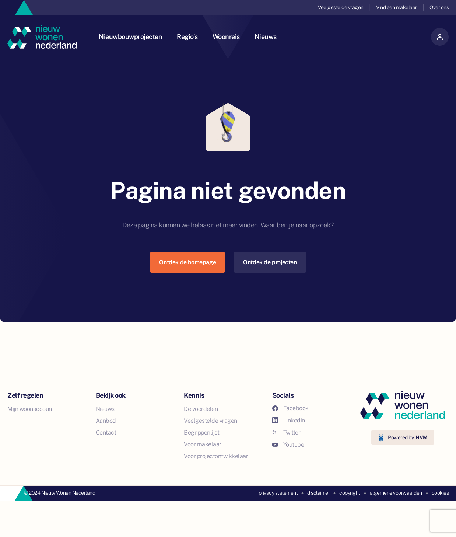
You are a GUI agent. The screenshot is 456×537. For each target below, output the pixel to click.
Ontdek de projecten (270, 262)
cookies (440, 493)
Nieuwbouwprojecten (130, 37)
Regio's (187, 37)
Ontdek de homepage (187, 262)
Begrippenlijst (201, 432)
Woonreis (226, 37)
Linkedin (288, 420)
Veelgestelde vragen (341, 7)
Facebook (290, 408)
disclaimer (318, 493)
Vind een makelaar (396, 7)
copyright (349, 493)
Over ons (439, 7)
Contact (106, 432)
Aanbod (106, 420)
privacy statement (278, 493)
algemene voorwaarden (396, 493)
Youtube (288, 444)
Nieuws (266, 37)
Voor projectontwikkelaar (216, 456)
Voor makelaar (202, 444)
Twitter (286, 432)
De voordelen (201, 408)
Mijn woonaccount (30, 408)
